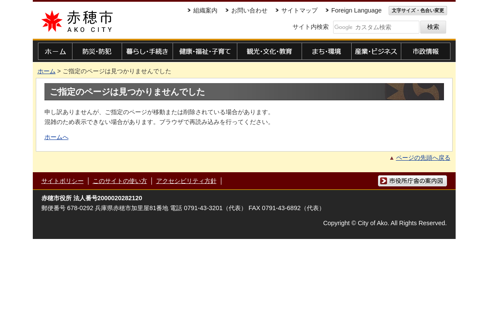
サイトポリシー (62, 180)
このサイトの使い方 (120, 180)
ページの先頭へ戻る (423, 157)
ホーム (47, 71)
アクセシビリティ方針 (186, 180)
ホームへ (56, 136)
